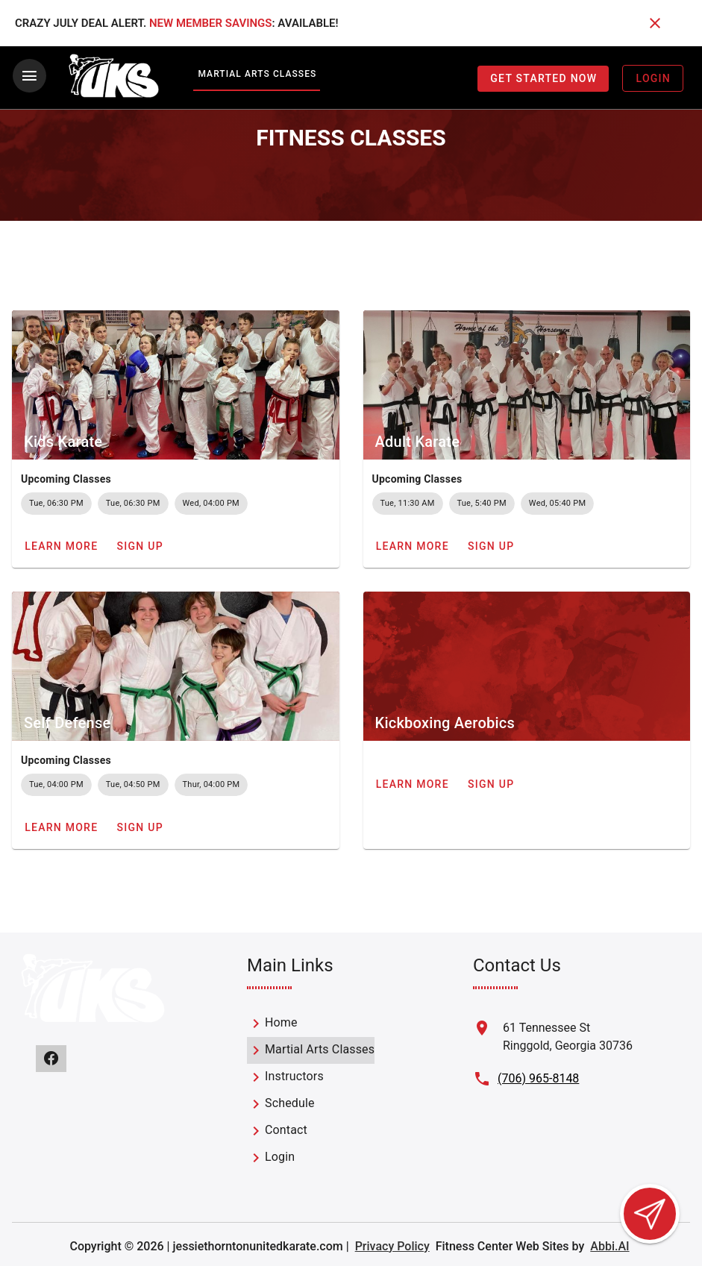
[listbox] (310, 1089)
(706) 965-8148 (538, 1077)
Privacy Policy (392, 1245)
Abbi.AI (609, 1245)
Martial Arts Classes (257, 74)
